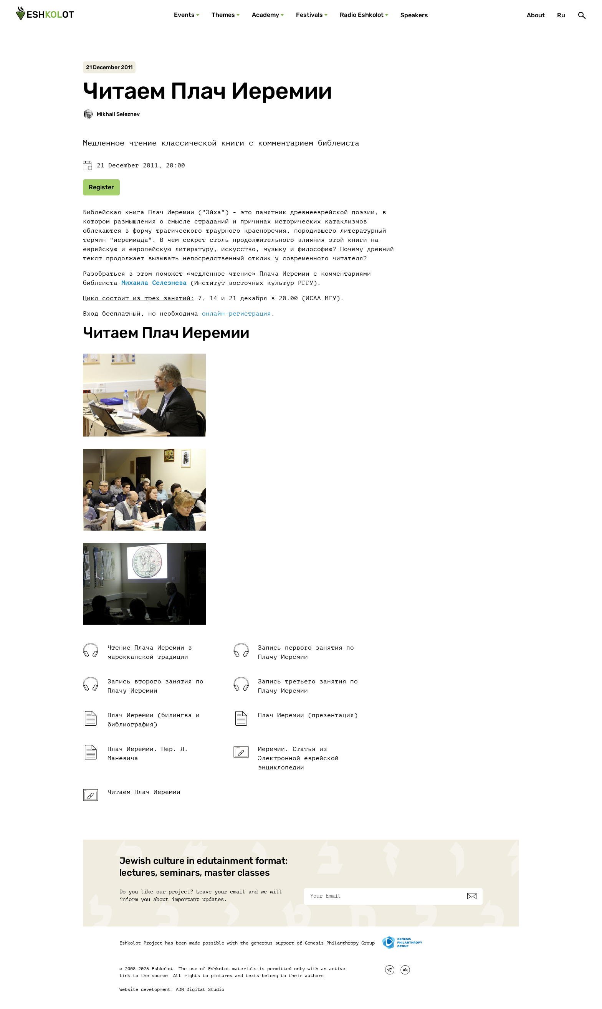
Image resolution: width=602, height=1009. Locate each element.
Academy (265, 14)
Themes (223, 14)
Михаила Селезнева (154, 283)
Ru (561, 15)
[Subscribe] (471, 896)
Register (101, 187)
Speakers (414, 15)
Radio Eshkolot (362, 14)
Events (184, 14)
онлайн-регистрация (236, 313)
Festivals (309, 14)
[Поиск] (582, 15)
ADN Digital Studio (200, 989)
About (536, 15)
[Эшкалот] (44, 15)
